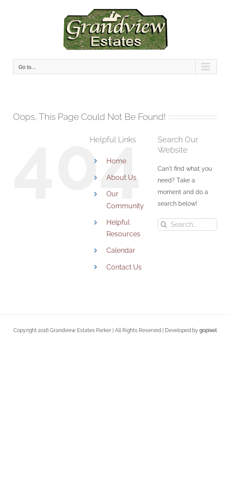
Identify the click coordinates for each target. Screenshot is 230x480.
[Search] (164, 224)
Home (116, 161)
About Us (121, 177)
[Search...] (187, 224)
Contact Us (124, 267)
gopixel (208, 330)
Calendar (120, 250)
